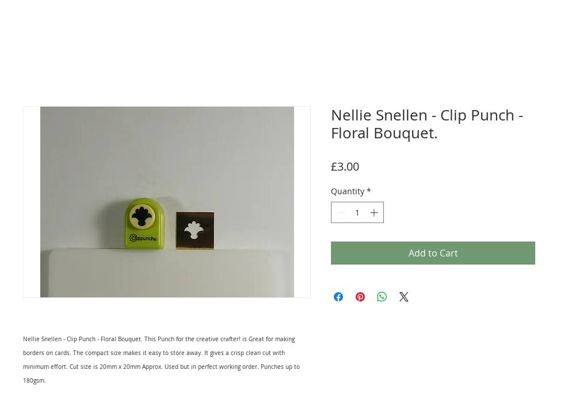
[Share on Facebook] (338, 297)
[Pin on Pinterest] (360, 297)
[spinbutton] (357, 212)
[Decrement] (340, 212)
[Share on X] (404, 297)
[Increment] (375, 212)
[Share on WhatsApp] (382, 297)
